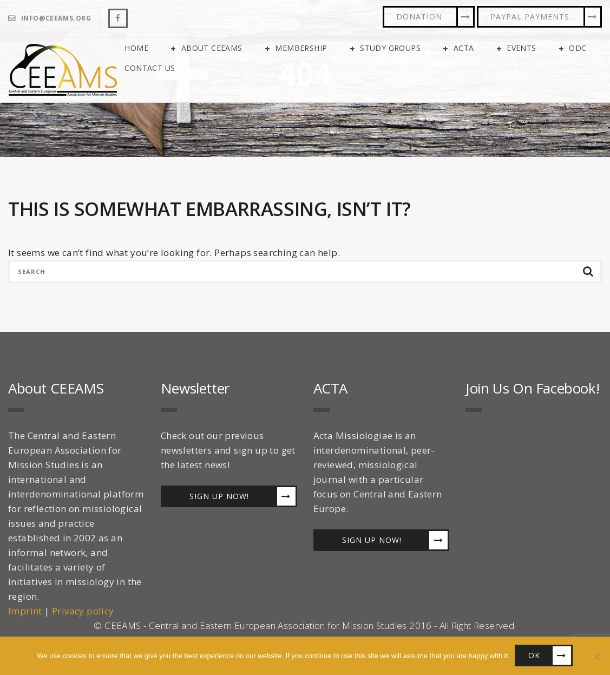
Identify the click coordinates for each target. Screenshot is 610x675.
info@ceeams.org (56, 18)
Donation (419, 16)
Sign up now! (219, 496)
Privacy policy (83, 611)
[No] (596, 656)
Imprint (25, 611)
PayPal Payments (529, 16)
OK (535, 656)
